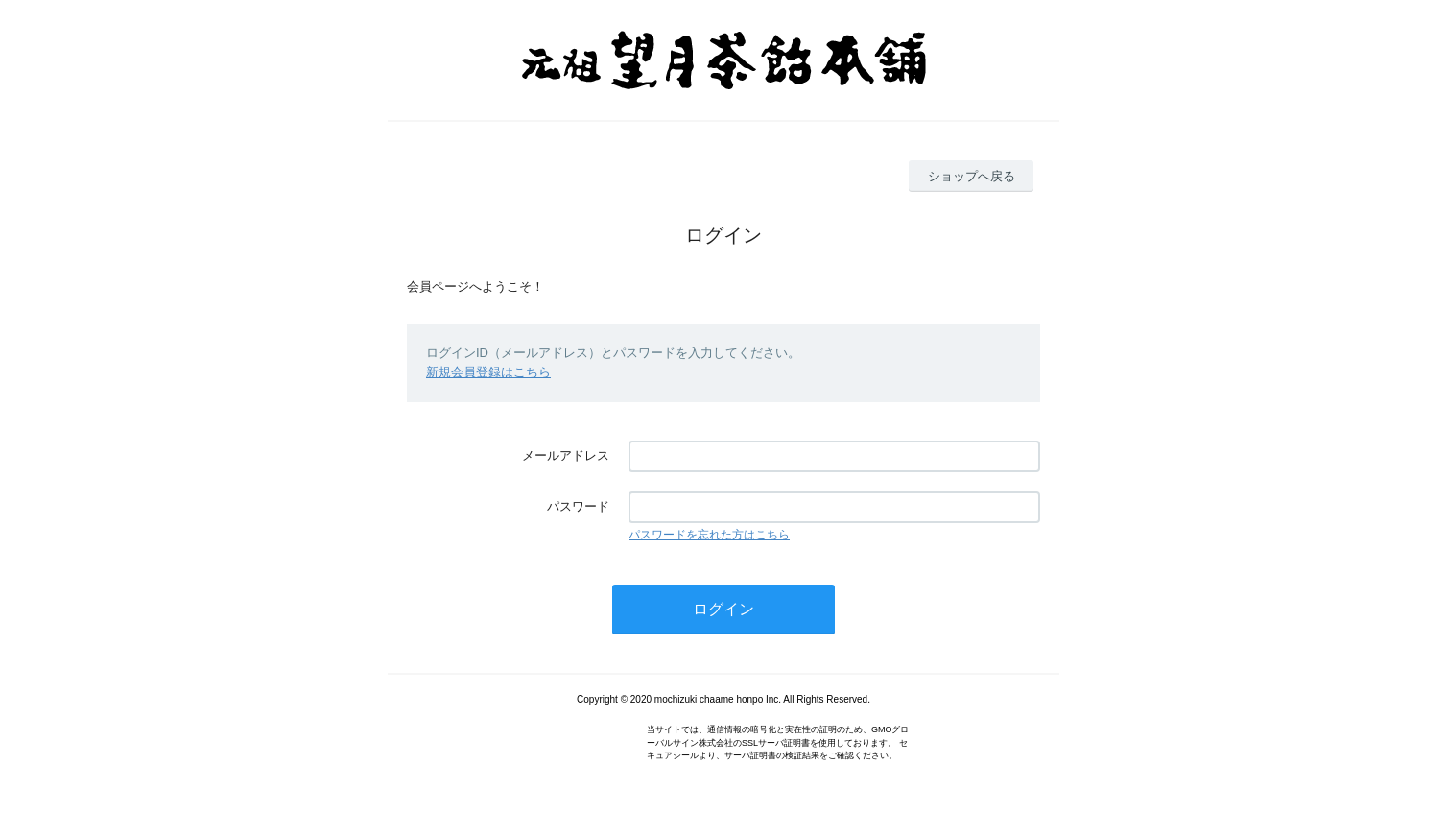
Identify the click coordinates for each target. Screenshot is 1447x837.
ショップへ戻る (971, 176)
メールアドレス (565, 455)
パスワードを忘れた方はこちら (709, 534)
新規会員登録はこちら (488, 372)
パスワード (578, 506)
